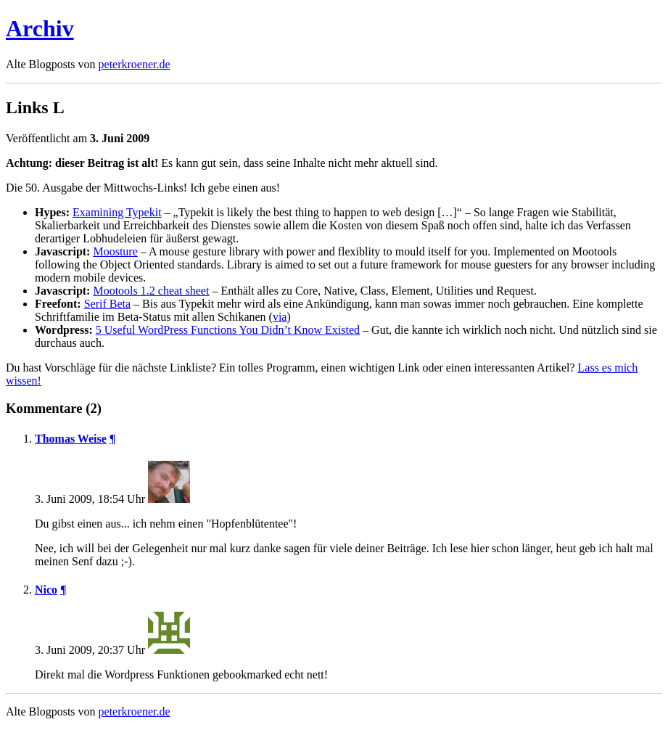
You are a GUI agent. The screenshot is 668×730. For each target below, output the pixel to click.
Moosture (115, 251)
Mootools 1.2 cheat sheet (151, 290)
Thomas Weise (71, 438)
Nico (46, 589)
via (280, 317)
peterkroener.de (134, 64)
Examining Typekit (117, 212)
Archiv (40, 28)
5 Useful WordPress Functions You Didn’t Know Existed (228, 330)
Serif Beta (107, 304)
